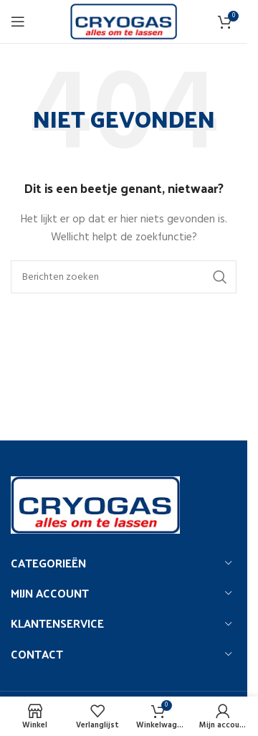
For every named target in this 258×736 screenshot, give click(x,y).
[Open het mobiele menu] (18, 21)
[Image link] (95, 504)
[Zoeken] (123, 276)
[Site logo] (123, 22)
